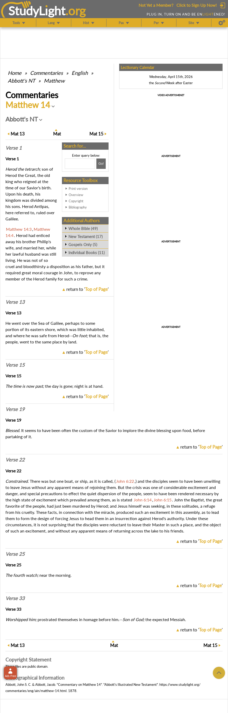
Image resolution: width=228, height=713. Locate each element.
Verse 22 (15, 460)
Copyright (76, 201)
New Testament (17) (85, 236)
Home (15, 73)
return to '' (87, 289)
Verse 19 (15, 409)
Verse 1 (13, 148)
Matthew (54, 80)
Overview (76, 195)
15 (96, 133)
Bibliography (78, 207)
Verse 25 (15, 554)
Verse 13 (15, 302)
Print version (78, 188)
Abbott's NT (21, 80)
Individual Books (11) (86, 252)
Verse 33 (15, 598)
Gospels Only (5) (82, 244)
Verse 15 (15, 365)
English (80, 73)
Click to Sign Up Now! (196, 5)
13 (18, 133)
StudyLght (37, 10)
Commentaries (46, 73)
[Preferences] (221, 23)
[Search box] (80, 164)
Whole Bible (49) (83, 228)
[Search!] (101, 164)
